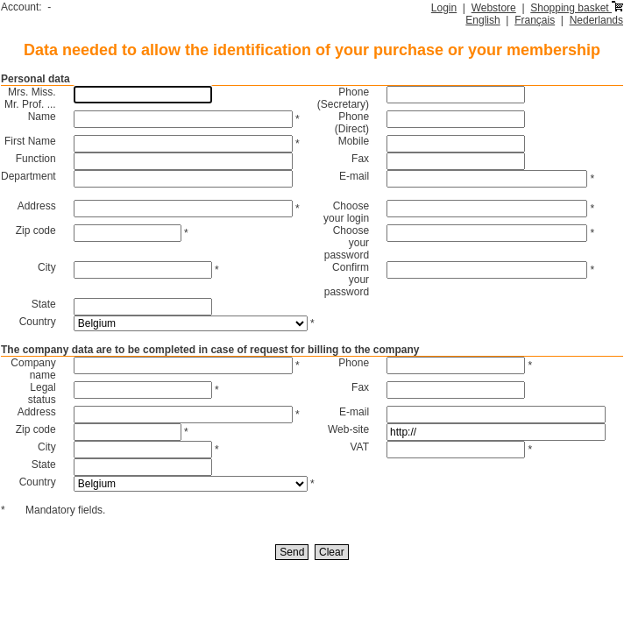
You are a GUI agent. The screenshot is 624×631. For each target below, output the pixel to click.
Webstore (494, 8)
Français (534, 20)
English (482, 20)
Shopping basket (576, 8)
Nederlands (596, 20)
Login (444, 8)
